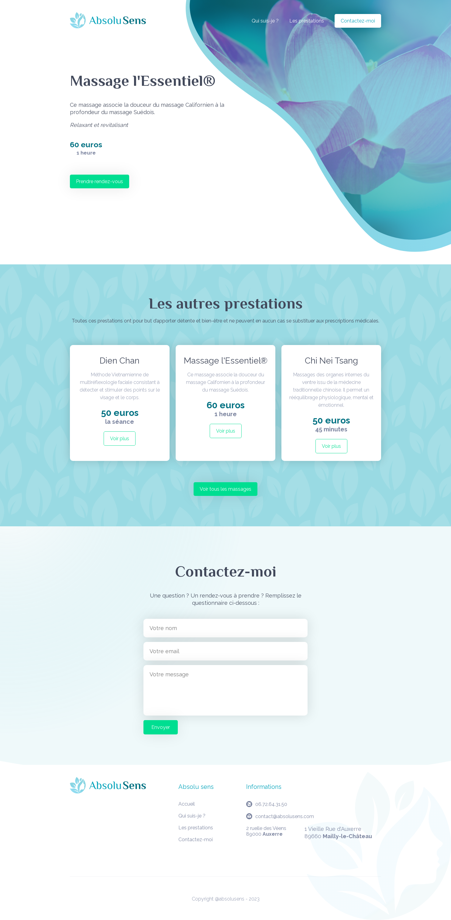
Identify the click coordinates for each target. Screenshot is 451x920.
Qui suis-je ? (265, 21)
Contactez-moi (358, 21)
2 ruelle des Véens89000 (266, 831)
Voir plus (119, 438)
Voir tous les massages (225, 489)
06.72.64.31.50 (271, 804)
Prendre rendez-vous (99, 181)
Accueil (186, 804)
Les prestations (306, 21)
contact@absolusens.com (284, 816)
